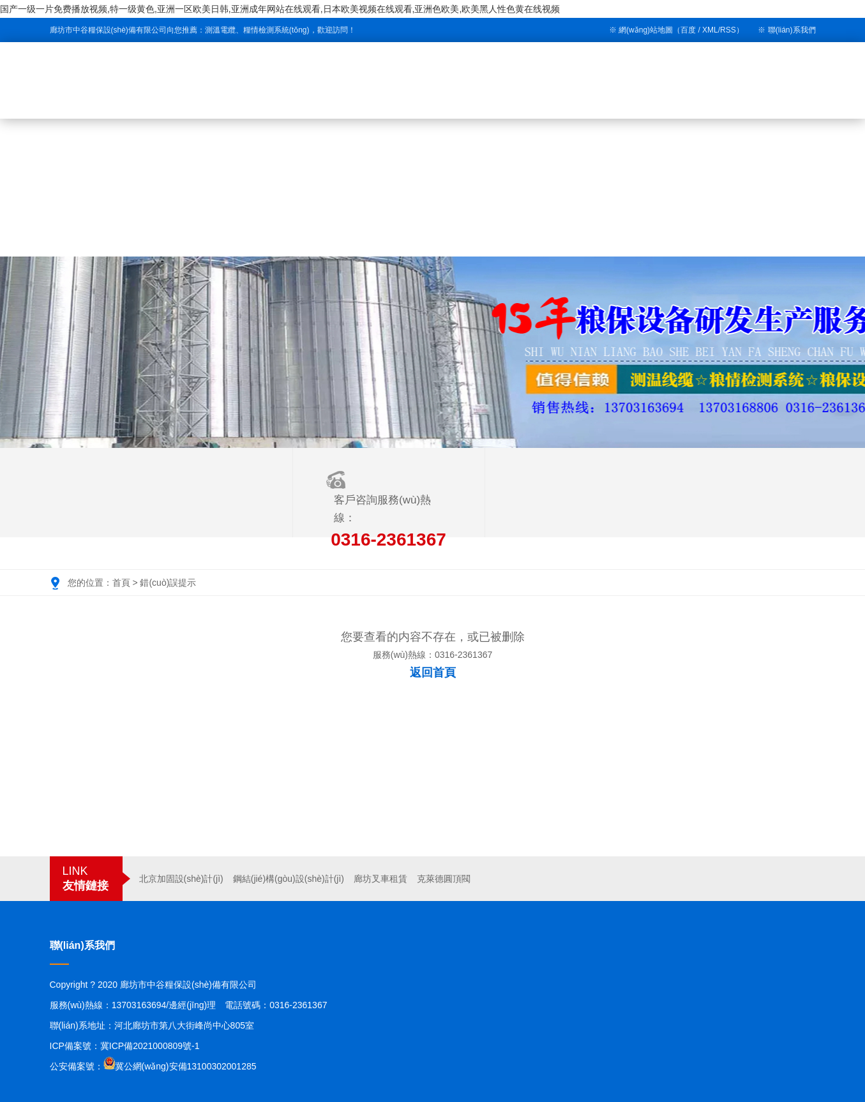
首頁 (121, 582)
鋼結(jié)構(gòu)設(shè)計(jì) (288, 879)
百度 (688, 30)
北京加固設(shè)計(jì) (181, 879)
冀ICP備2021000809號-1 (150, 1046)
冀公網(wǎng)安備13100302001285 (186, 1066)
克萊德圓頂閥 (443, 879)
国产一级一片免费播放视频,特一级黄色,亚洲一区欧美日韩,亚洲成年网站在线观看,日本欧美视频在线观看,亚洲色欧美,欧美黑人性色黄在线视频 (280, 9)
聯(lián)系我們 (792, 30)
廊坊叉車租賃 (380, 879)
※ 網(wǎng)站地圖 (641, 30)
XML (710, 30)
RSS (728, 30)
